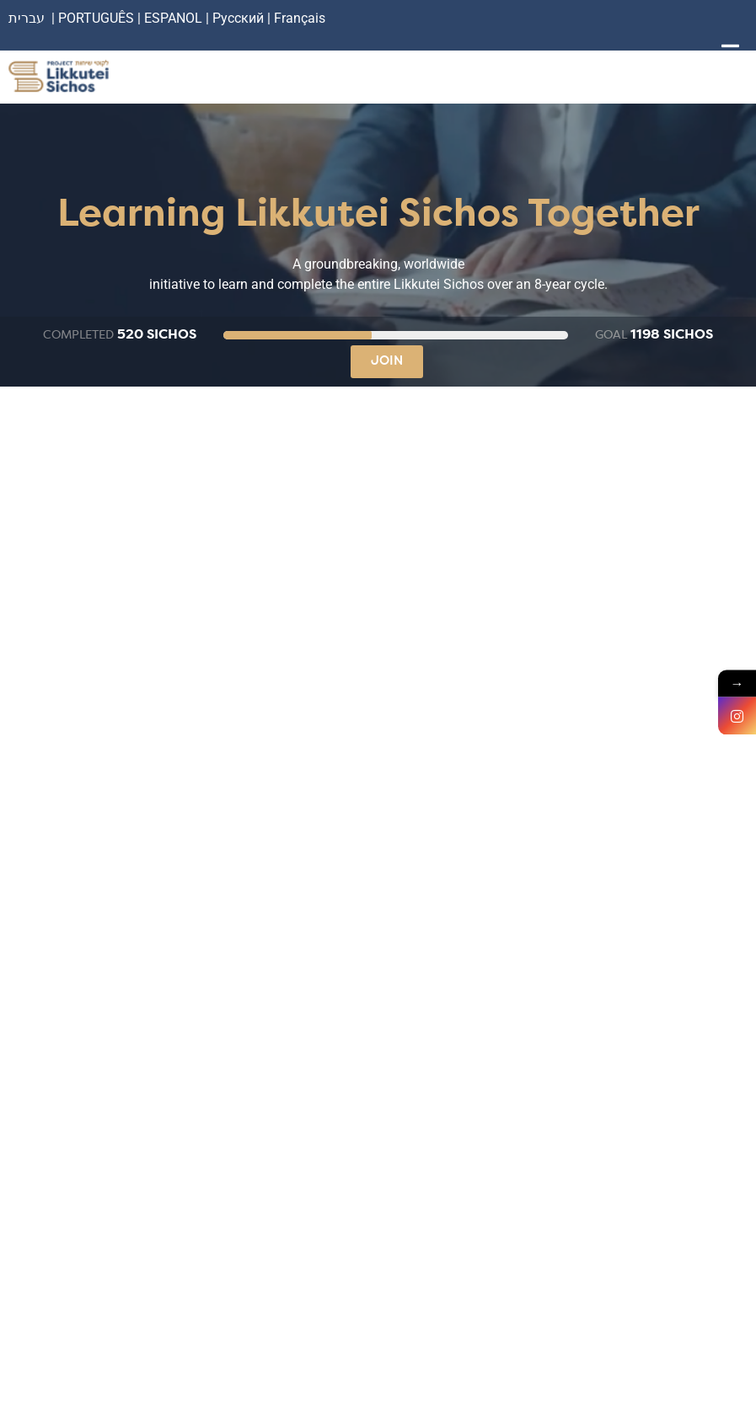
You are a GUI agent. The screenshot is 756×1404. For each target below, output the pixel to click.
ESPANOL (173, 18)
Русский (239, 18)
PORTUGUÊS (96, 18)
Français (299, 18)
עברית (26, 18)
